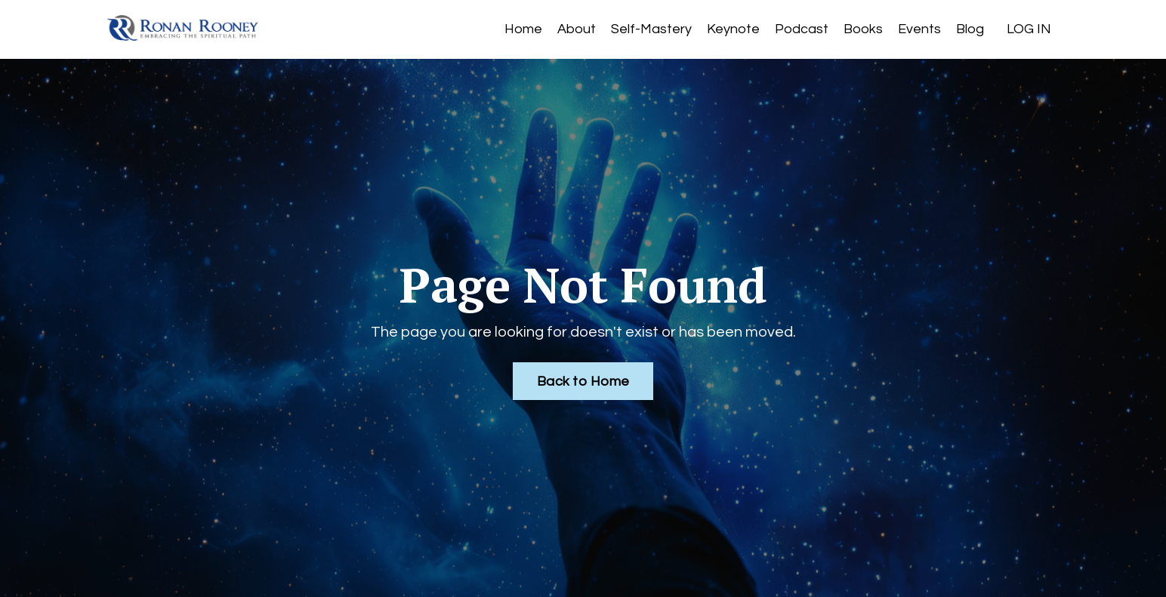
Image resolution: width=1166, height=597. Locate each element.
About (576, 29)
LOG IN (1029, 29)
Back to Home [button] (583, 381)
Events (919, 29)
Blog (970, 29)
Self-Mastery (651, 29)
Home (523, 29)
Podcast (801, 29)
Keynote (733, 29)
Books (863, 29)
